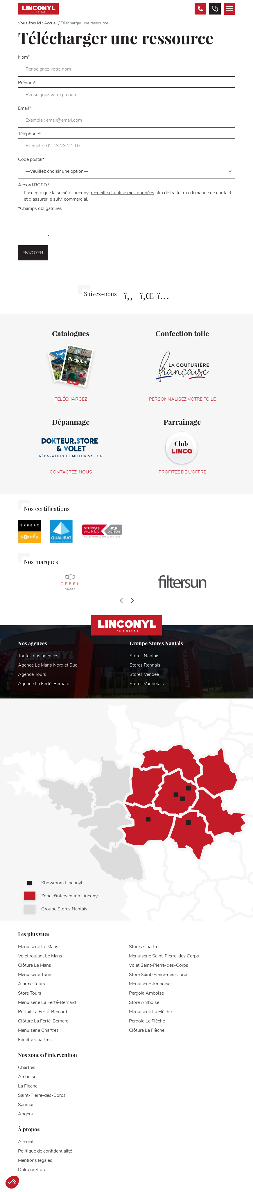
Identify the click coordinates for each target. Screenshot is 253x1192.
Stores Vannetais (147, 683)
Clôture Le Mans (34, 965)
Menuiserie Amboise (150, 984)
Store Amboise (144, 1002)
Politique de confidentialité (45, 1151)
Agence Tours (32, 674)
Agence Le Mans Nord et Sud (48, 665)
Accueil (50, 23)
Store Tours (29, 993)
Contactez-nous (71, 472)
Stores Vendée (144, 674)
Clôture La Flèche (146, 1030)
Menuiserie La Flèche (150, 1012)
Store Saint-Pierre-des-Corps (159, 974)
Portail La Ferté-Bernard (42, 1012)
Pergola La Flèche (147, 1021)
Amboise (27, 1077)
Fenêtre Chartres (35, 1039)
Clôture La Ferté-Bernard (43, 1021)
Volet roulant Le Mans (40, 956)
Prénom (126, 91)
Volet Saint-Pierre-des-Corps (158, 965)
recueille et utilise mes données (122, 193)
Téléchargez (71, 399)
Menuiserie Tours (35, 974)
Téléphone (126, 142)
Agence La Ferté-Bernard (43, 683)
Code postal (126, 167)
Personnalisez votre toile (182, 399)
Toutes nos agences (38, 656)
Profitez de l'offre (182, 472)
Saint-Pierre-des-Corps (42, 1095)
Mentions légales (35, 1160)
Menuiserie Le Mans (38, 946)
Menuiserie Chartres (38, 1030)
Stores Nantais (144, 656)
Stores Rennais (145, 665)
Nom (126, 65)
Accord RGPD (126, 192)
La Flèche (27, 1086)
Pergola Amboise (146, 993)
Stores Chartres (145, 946)
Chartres (26, 1067)
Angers (25, 1114)
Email (126, 116)
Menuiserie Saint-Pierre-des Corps (164, 956)
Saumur (26, 1104)
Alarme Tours (31, 984)
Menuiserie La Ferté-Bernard (47, 1002)
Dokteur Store (32, 1169)
